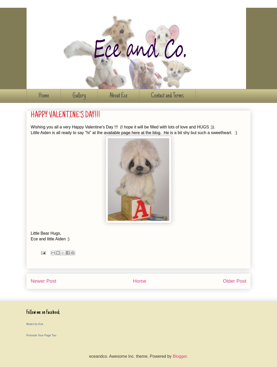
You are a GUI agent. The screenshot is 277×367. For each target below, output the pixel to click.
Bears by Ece (34, 323)
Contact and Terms (167, 96)
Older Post (234, 281)
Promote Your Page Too (41, 335)
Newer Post (43, 281)
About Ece (118, 96)
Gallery (79, 96)
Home (43, 96)
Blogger (180, 356)
